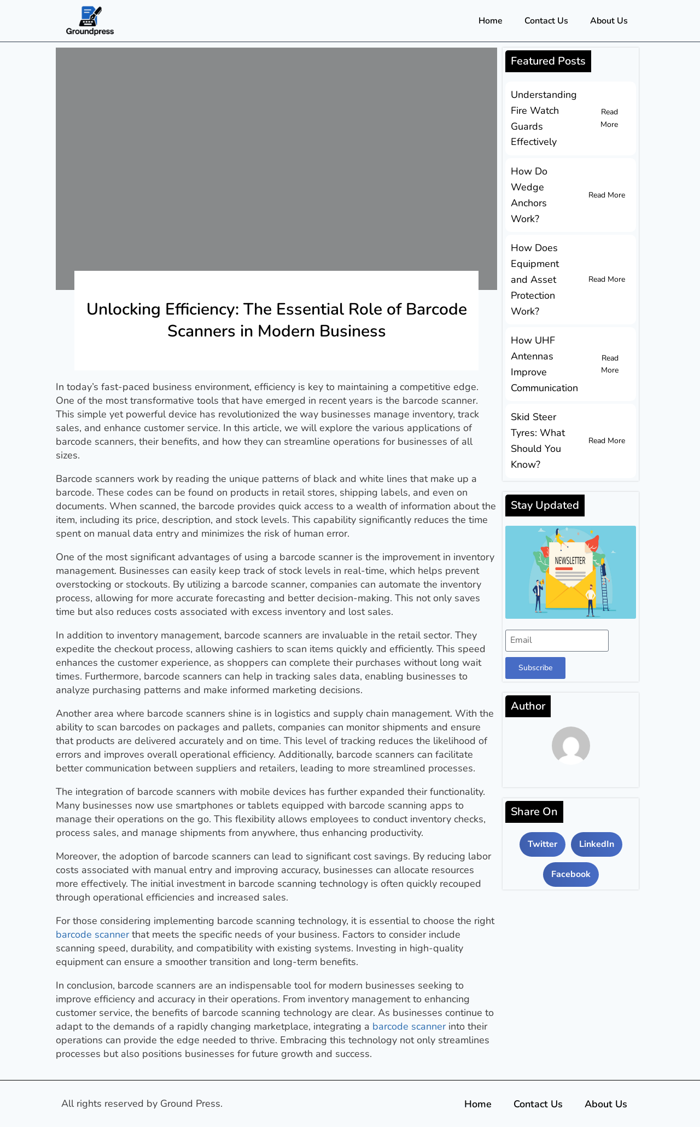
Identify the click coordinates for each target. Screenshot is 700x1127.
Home (491, 21)
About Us (609, 21)
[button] (542, 844)
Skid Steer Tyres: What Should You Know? (538, 440)
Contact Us (546, 21)
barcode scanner (92, 934)
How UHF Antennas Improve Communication (544, 364)
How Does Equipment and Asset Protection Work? (535, 279)
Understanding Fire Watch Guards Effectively (544, 118)
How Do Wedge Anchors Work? (529, 195)
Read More (609, 118)
